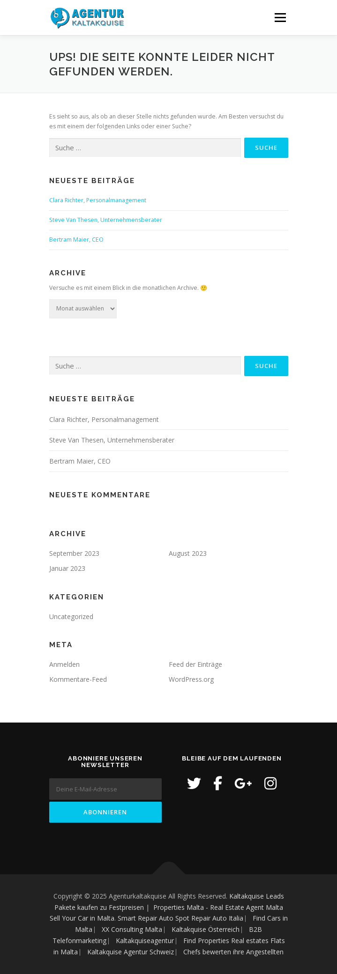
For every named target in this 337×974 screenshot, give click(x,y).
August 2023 (188, 553)
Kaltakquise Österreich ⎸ (210, 929)
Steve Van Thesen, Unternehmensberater (105, 220)
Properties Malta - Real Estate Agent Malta (218, 907)
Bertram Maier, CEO (76, 240)
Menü (279, 18)
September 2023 (74, 553)
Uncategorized (71, 616)
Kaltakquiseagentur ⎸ (149, 940)
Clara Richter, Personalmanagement (97, 200)
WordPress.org (191, 679)
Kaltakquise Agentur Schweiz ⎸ (135, 951)
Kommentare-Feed (78, 679)
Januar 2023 (67, 568)
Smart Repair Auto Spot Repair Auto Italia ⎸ (184, 918)
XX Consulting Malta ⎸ (137, 929)
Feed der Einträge (195, 664)
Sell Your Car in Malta (82, 918)
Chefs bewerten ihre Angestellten (233, 951)
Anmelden (64, 664)
